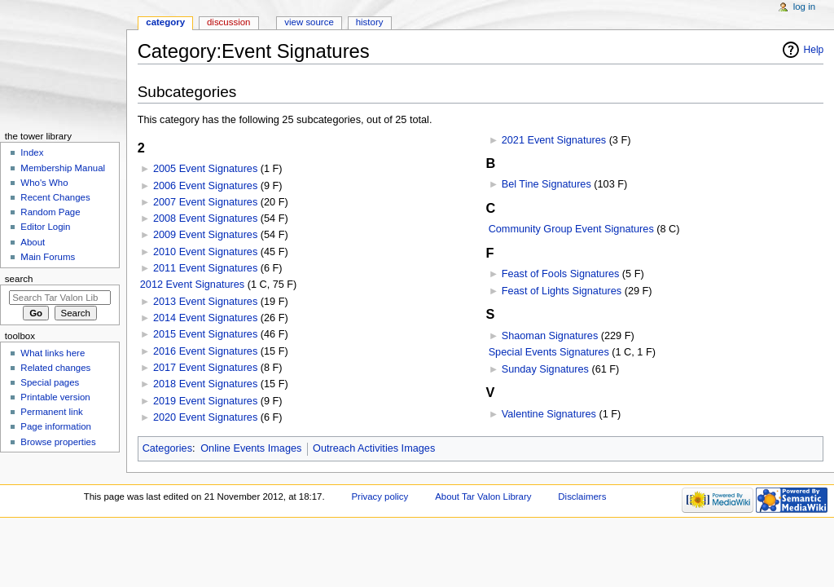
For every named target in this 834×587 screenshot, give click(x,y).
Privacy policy (379, 496)
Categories (167, 448)
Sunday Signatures (545, 369)
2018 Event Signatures (205, 384)
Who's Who (44, 183)
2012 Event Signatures (192, 284)
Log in (804, 6)
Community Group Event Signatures (571, 229)
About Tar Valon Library (483, 496)
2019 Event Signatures (205, 401)
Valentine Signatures (549, 414)
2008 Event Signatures (205, 218)
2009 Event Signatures (205, 235)
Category (165, 22)
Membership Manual (62, 168)
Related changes (55, 368)
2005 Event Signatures (205, 168)
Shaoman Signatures (550, 336)
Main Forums (47, 257)
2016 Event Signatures (205, 351)
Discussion (228, 22)
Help (814, 49)
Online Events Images (250, 448)
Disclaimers (582, 496)
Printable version (55, 397)
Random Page (50, 212)
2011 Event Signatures (205, 268)
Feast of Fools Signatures (561, 274)
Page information (55, 426)
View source (308, 22)
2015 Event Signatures (205, 334)
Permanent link (51, 412)
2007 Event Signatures (205, 202)
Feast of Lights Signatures (561, 291)
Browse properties (57, 442)
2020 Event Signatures (205, 417)
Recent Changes (55, 197)
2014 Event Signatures (205, 318)
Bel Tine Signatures (546, 184)
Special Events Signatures (549, 352)
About (32, 242)
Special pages (49, 382)
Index (31, 152)
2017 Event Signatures (205, 367)
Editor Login (45, 227)
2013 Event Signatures (205, 301)
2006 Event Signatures (205, 186)
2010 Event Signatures (205, 252)
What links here (52, 353)
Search (19, 279)
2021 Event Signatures (554, 140)
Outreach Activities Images (374, 448)
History (370, 22)
